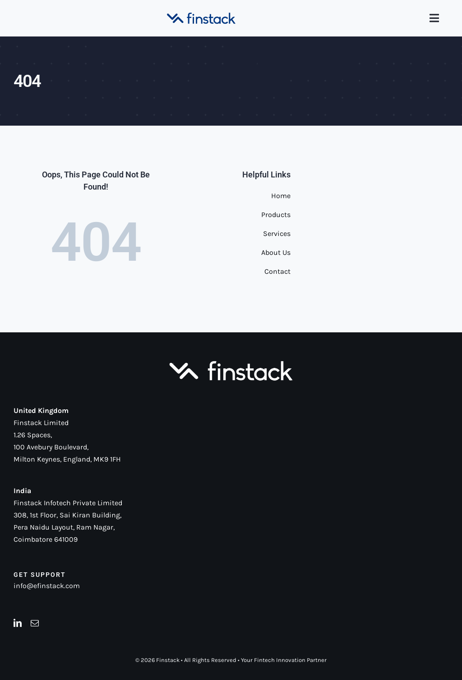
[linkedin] (18, 623)
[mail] (35, 623)
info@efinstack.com (47, 585)
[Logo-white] (231, 361)
